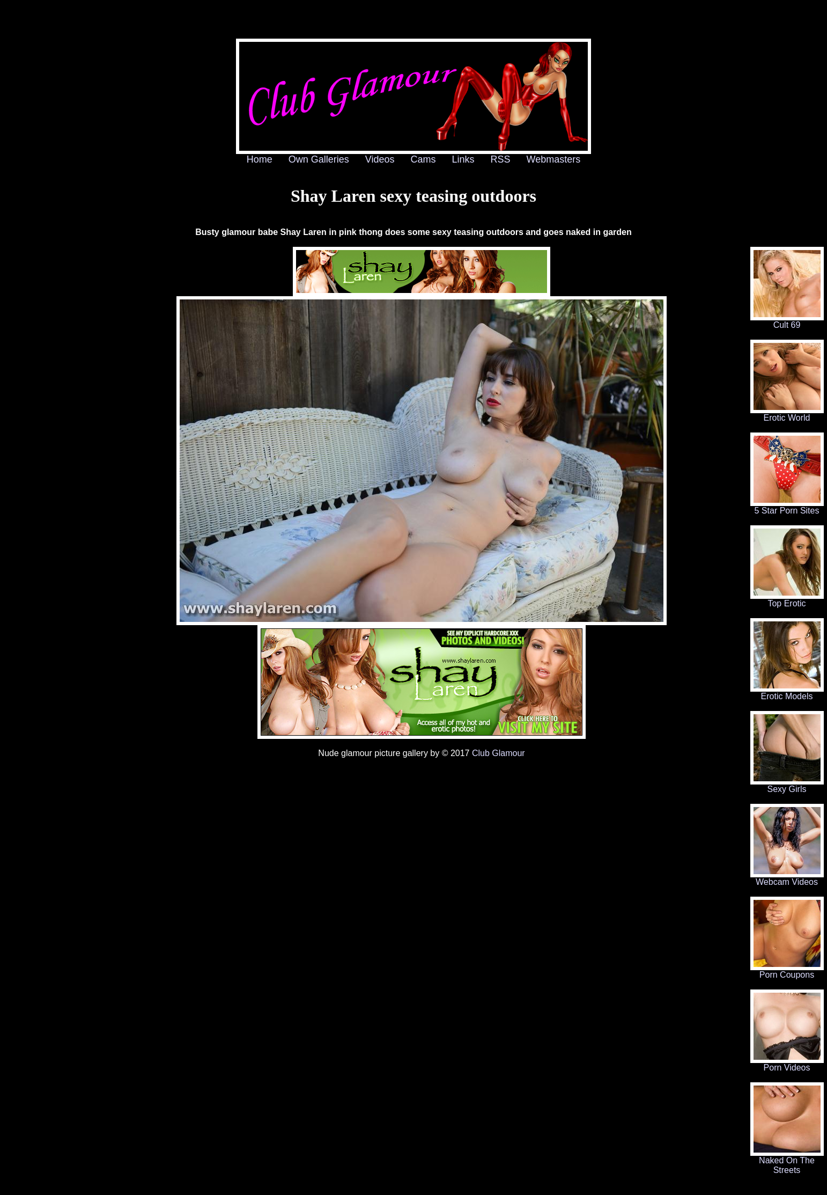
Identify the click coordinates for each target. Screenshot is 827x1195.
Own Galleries (319, 159)
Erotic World (787, 414)
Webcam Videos (787, 878)
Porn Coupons (787, 971)
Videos (380, 159)
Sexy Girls (787, 785)
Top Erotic (787, 599)
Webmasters (554, 159)
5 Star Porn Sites (787, 506)
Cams (423, 159)
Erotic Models (787, 692)
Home (259, 159)
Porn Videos (787, 1063)
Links (463, 159)
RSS (501, 159)
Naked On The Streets (787, 1161)
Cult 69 (787, 321)
